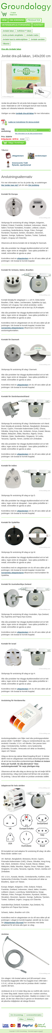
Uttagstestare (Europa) (14, 923)
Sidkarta (30, 1019)
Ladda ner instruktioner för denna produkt (23, 122)
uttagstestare (22, 258)
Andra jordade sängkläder (13, 35)
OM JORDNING (17, 20)
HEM (4, 20)
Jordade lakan (8, 31)
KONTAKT (38, 25)
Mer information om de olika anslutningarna (28, 133)
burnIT (41, 1031)
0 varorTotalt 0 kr (13, 14)
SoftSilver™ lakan (24, 31)
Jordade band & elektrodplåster (15, 39)
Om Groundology (16, 1015)
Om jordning (33, 185)
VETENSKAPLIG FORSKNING (16, 25)
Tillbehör (6, 44)
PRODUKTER (33, 20)
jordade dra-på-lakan (25, 113)
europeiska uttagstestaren (12, 328)
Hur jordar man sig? (9, 185)
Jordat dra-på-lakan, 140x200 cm (26, 56)
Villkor (21, 1019)
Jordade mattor (32, 35)
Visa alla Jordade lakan (11, 49)
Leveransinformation (34, 1015)
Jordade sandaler (38, 39)
